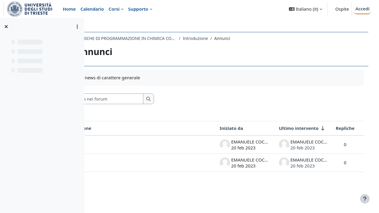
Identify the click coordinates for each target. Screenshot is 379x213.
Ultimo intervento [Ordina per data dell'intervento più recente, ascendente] (292, 128)
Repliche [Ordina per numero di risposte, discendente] (339, 128)
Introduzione (233, 38)
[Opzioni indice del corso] (77, 26)
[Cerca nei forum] (145, 98)
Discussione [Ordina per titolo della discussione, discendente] (116, 128)
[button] (305, 9)
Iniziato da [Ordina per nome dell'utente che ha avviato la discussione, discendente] (225, 128)
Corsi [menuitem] (114, 9)
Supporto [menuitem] (138, 9)
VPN (107, 162)
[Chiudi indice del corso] (6, 26)
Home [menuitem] (69, 9)
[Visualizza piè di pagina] (365, 199)
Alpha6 (110, 144)
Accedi (362, 9)
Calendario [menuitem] (92, 9)
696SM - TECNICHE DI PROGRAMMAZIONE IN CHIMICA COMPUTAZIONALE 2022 (155, 38)
